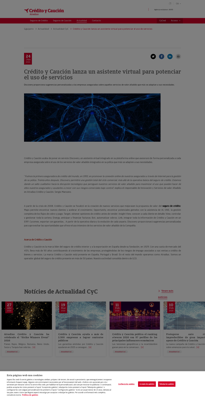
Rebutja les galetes (167, 384)
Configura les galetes (126, 384)
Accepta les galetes (146, 384)
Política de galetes (30, 395)
